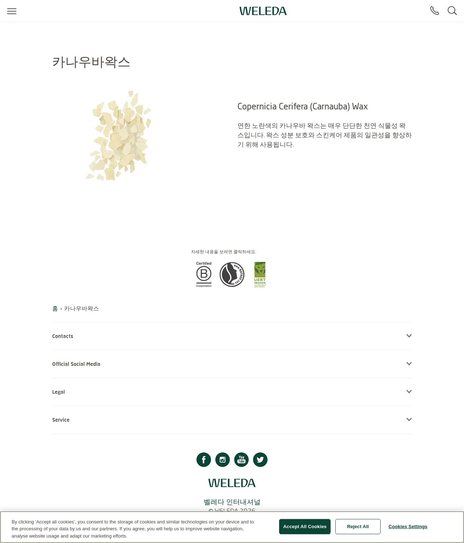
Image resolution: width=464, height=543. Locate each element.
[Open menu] (11, 10)
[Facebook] (203, 460)
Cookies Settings (408, 529)
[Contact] (434, 10)
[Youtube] (241, 460)
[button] (203, 285)
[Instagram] (222, 460)
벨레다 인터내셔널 (232, 501)
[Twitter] (260, 460)
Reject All (358, 529)
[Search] (452, 10)
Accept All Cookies (305, 529)
